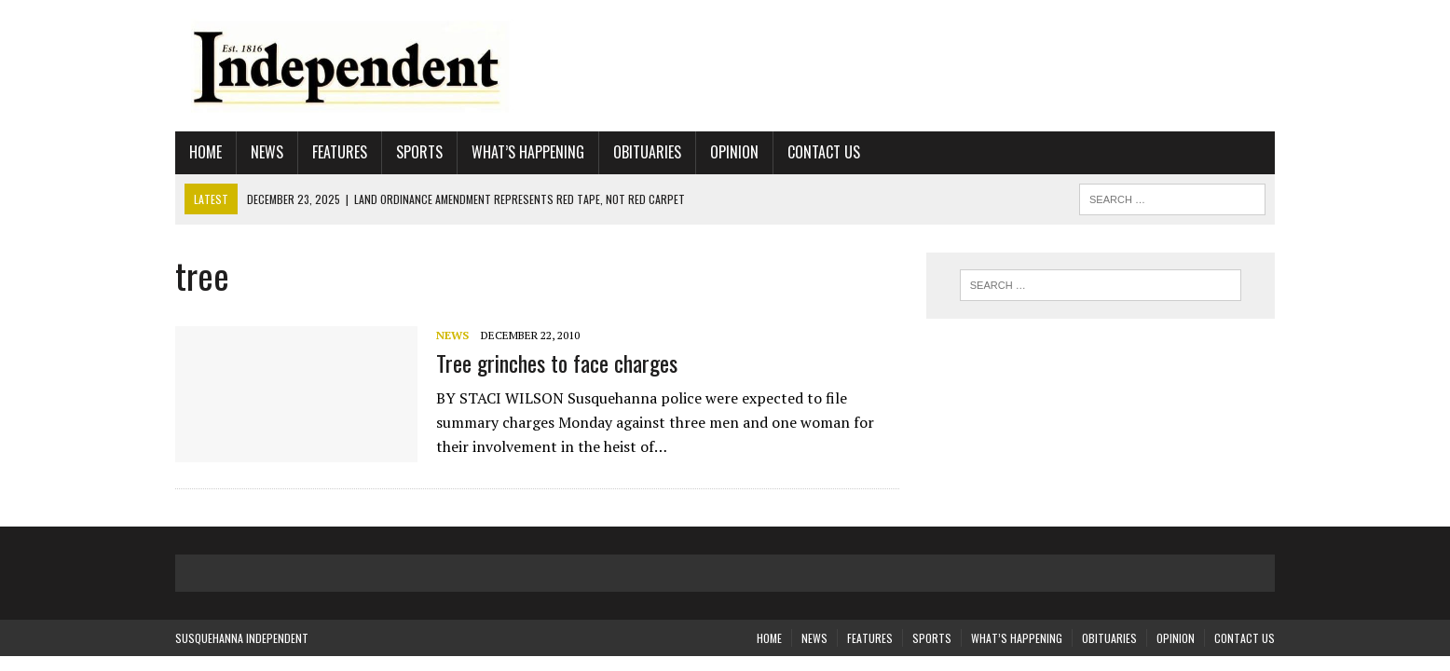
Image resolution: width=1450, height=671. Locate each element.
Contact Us (823, 152)
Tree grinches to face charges (556, 362)
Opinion (734, 152)
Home (205, 152)
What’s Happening (528, 152)
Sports (419, 152)
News (267, 152)
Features (339, 152)
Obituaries (647, 152)
